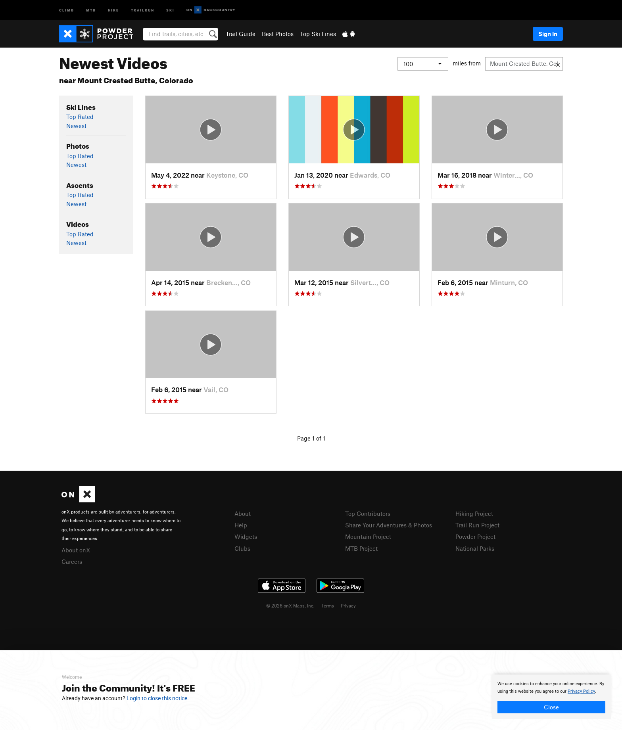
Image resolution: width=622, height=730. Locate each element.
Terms (327, 605)
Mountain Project (368, 536)
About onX (75, 550)
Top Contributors (367, 513)
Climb (66, 9)
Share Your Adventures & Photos (388, 525)
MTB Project (361, 548)
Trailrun (142, 9)
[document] (551, 696)
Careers (71, 561)
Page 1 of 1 (311, 438)
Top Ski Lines (318, 33)
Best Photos (278, 33)
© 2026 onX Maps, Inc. (290, 605)
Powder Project (475, 536)
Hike (113, 9)
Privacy (348, 605)
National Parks (474, 548)
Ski (170, 9)
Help (240, 525)
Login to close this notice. (158, 698)
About (242, 513)
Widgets (245, 536)
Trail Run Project (477, 525)
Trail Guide (240, 33)
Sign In (547, 33)
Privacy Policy (581, 691)
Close (551, 707)
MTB (91, 9)
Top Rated (80, 116)
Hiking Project (474, 513)
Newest (76, 125)
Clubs (242, 548)
